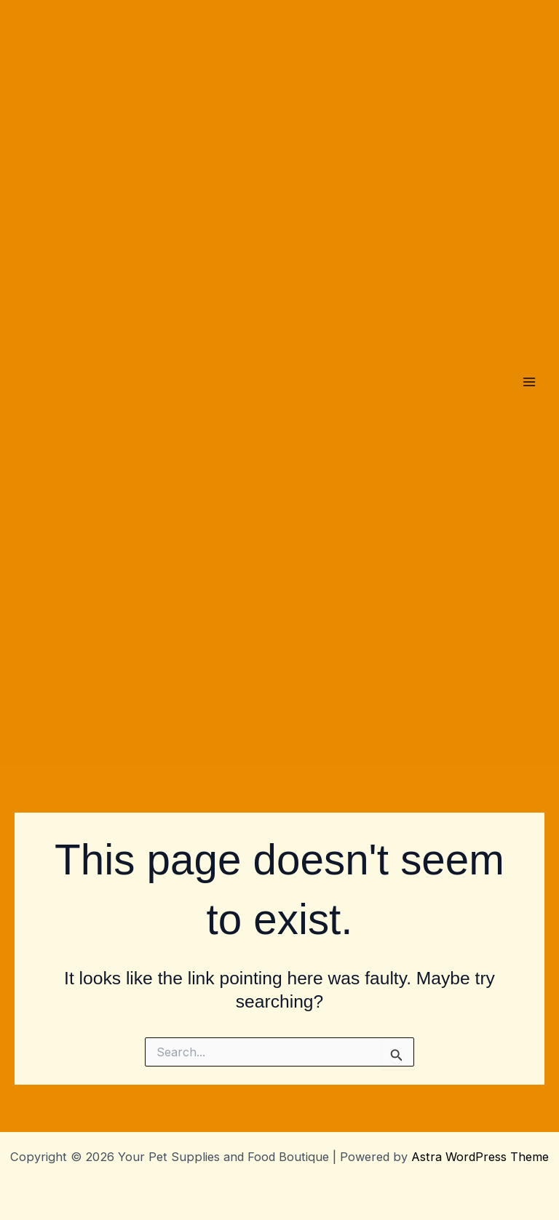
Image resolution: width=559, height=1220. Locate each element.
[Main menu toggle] (528, 382)
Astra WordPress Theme (480, 1156)
